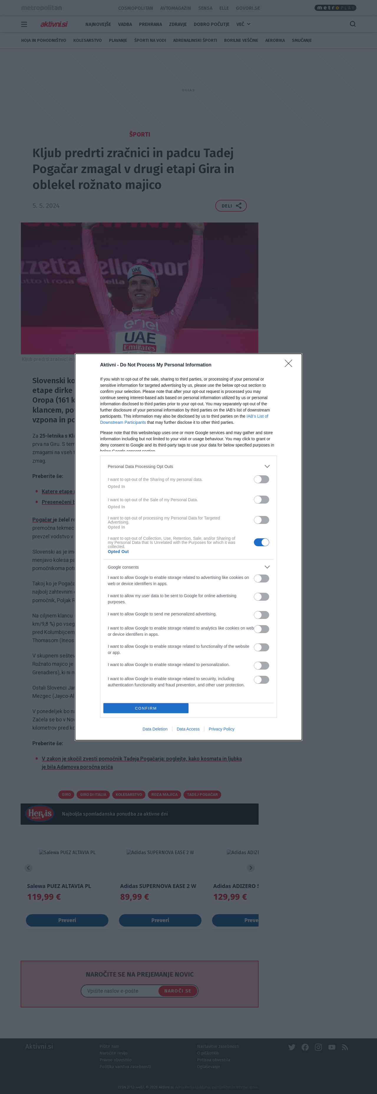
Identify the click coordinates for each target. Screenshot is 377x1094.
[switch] (261, 479)
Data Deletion (155, 729)
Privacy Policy (221, 729)
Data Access (188, 729)
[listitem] (188, 466)
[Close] (290, 365)
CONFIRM (146, 708)
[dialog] (188, 547)
